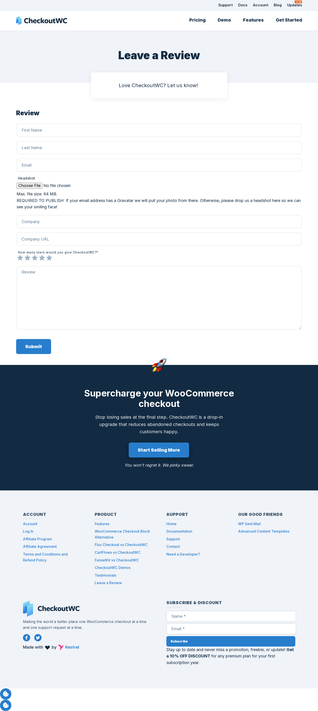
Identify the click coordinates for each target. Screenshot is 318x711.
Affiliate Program (37, 539)
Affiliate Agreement (40, 546)
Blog (278, 5)
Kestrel (72, 647)
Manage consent (5, 694)
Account (260, 5)
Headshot (26, 178)
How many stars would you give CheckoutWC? (58, 252)
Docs (242, 5)
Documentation (179, 531)
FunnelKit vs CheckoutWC (117, 560)
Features (253, 20)
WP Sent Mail (249, 524)
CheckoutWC (41, 20)
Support (225, 5)
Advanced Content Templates (263, 531)
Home (171, 524)
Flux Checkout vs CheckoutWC (121, 544)
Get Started (289, 20)
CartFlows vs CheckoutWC (118, 552)
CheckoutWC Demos (113, 567)
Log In (28, 531)
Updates (294, 5)
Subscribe (179, 641)
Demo (224, 20)
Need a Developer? (183, 554)
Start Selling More (159, 450)
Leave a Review (108, 583)
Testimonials (105, 575)
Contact (173, 546)
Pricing (197, 20)
